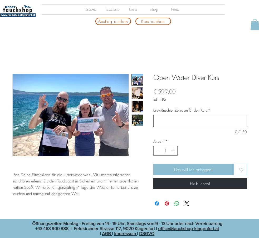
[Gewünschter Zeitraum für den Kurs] (200, 121)
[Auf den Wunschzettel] (241, 169)
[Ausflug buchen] (113, 21)
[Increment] (173, 150)
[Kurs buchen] (153, 21)
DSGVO (146, 233)
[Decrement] (157, 150)
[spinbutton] (165, 150)
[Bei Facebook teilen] (157, 203)
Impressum (125, 233)
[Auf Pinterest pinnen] (167, 203)
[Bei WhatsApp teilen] (177, 203)
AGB (107, 233)
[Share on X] (187, 203)
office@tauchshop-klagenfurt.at (188, 228)
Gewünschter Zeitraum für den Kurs (181, 110)
